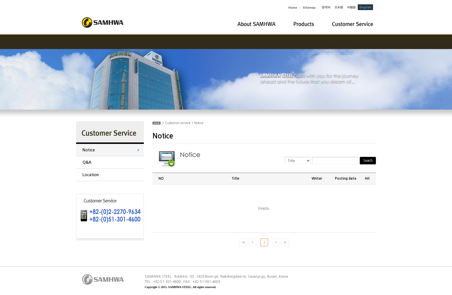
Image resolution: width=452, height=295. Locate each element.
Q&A (86, 162)
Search (367, 160)
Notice (88, 150)
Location (90, 175)
